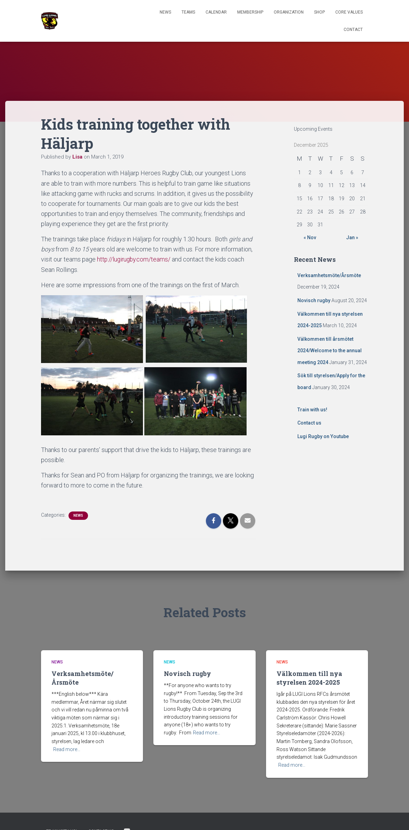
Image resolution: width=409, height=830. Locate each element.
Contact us (309, 423)
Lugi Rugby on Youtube (323, 436)
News (165, 12)
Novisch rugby (313, 300)
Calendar (216, 12)
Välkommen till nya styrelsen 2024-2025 (309, 677)
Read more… (66, 749)
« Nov (310, 237)
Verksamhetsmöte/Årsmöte (329, 275)
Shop (319, 12)
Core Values (349, 12)
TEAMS (188, 12)
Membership (250, 12)
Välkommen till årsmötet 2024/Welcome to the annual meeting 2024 (329, 350)
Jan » (352, 237)
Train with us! (312, 409)
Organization (289, 12)
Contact (353, 29)
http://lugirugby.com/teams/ (135, 259)
